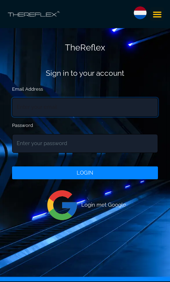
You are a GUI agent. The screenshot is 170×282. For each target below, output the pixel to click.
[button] (157, 14)
